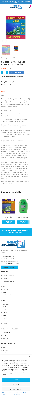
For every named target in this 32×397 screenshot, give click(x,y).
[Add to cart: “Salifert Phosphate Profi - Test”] (8, 222)
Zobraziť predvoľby (16, 389)
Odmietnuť (16, 384)
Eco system (6, 332)
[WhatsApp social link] (12, 85)
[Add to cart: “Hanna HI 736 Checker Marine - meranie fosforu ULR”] (23, 222)
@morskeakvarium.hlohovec (10, 263)
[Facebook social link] (6, 85)
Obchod (10, 58)
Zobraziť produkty (9, 267)
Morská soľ (6, 278)
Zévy (4, 321)
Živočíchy (5, 289)
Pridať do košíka (16, 72)
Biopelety (5, 338)
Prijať (16, 379)
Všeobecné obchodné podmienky (20, 393)
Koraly (4, 292)
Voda (4, 335)
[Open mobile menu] (2, 6)
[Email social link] (10, 85)
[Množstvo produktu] (4, 72)
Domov (3, 58)
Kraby (4, 309)
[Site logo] (16, 6)
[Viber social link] (14, 85)
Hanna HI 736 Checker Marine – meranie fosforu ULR (23, 217)
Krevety (5, 312)
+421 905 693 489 (7, 258)
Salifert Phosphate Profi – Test (8, 216)
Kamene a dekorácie (9, 275)
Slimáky (5, 323)
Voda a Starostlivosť (8, 281)
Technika (5, 284)
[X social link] (8, 85)
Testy (15, 58)
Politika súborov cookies (6, 393)
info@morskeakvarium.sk (9, 261)
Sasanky (5, 318)
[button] (29, 357)
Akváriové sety (7, 295)
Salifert (21, 58)
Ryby (4, 315)
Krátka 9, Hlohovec (7, 256)
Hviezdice (6, 304)
